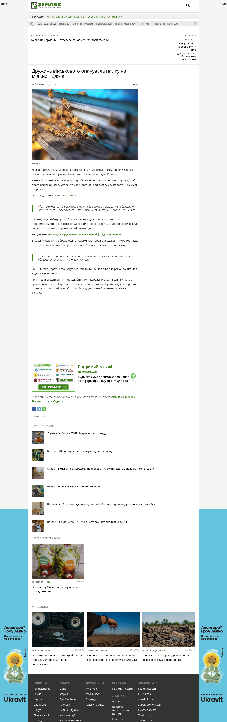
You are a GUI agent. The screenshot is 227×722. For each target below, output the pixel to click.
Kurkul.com (145, 608)
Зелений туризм (93, 23)
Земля (48, 563)
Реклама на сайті (122, 603)
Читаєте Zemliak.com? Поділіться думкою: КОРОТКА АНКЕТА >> (85, 16)
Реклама (119, 598)
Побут (37, 624)
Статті (64, 598)
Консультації (114, 23)
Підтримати (133, 698)
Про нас (117, 616)
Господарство (42, 603)
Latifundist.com (147, 603)
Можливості (93, 608)
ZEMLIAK (118, 610)
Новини (49, 494)
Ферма (41, 23)
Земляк (115, 377)
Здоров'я (39, 640)
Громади (91, 613)
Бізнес (64, 603)
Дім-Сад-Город (57, 23)
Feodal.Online (146, 651)
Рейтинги (156, 23)
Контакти (117, 633)
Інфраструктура (43, 672)
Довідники (95, 598)
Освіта (38, 645)
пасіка (36, 396)
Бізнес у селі (41, 629)
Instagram (56, 381)
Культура (39, 651)
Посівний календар (177, 23)
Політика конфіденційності (122, 640)
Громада (75, 23)
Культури (91, 603)
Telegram (37, 381)
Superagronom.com (150, 619)
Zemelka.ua (145, 635)
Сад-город (40, 619)
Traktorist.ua (145, 629)
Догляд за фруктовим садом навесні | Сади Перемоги (84, 214)
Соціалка (39, 667)
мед (45, 396)
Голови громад (95, 619)
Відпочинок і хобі (136, 23)
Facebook (129, 377)
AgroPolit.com (146, 613)
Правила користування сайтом (120, 624)
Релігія (38, 656)
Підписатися (83, 697)
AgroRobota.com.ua (149, 640)
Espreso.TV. (70, 175)
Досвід (38, 635)
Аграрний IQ (148, 598)
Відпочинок (41, 661)
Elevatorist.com (147, 624)
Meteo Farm (145, 645)
